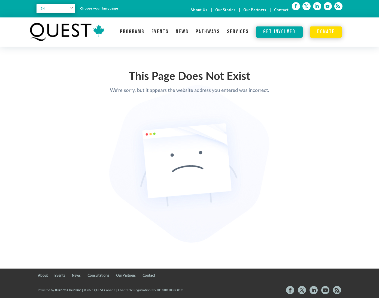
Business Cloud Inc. (68, 290)
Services (238, 32)
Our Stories (225, 10)
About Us (198, 10)
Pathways (208, 32)
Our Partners (254, 10)
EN (43, 8)
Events (160, 32)
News (182, 32)
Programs (132, 32)
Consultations (98, 276)
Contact (281, 10)
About (43, 276)
